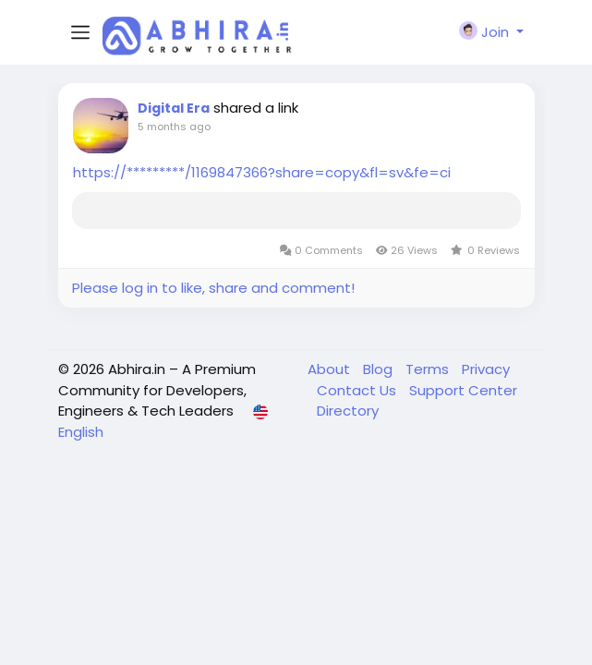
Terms (429, 369)
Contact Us (358, 390)
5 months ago (174, 126)
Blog (379, 369)
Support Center (463, 390)
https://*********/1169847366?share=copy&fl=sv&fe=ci (262, 172)
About (331, 369)
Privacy (486, 369)
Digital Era (174, 108)
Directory (348, 410)
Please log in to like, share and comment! (213, 287)
